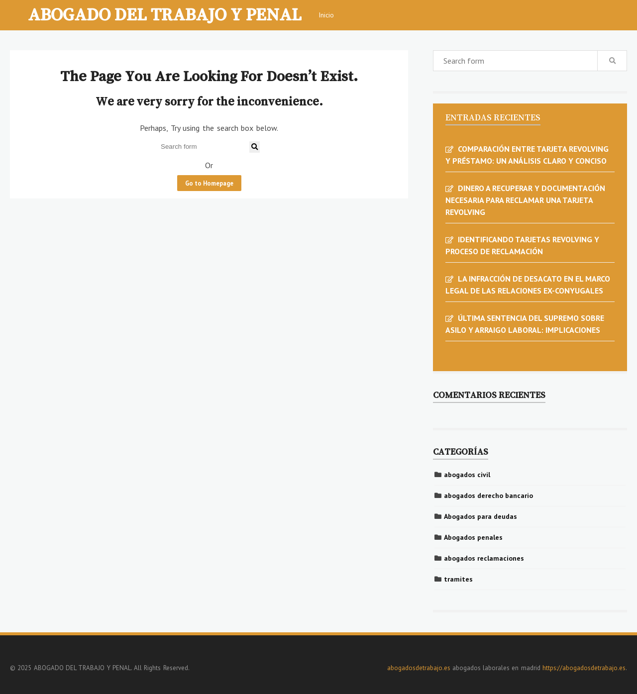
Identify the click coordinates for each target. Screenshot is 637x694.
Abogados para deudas (480, 516)
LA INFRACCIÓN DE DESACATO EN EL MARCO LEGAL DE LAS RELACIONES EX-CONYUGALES (527, 285)
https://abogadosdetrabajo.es (584, 668)
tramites (458, 579)
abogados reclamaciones (484, 558)
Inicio (326, 14)
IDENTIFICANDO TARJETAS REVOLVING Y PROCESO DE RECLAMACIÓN (522, 245)
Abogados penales (473, 537)
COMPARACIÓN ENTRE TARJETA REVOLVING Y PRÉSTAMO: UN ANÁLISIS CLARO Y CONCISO (527, 155)
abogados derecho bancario (488, 495)
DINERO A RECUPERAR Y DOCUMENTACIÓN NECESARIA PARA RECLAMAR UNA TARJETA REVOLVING (525, 200)
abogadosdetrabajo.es (418, 668)
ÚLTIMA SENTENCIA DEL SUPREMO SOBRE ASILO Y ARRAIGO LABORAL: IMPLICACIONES (524, 324)
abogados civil (467, 474)
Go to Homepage (209, 183)
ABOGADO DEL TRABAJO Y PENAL (165, 14)
